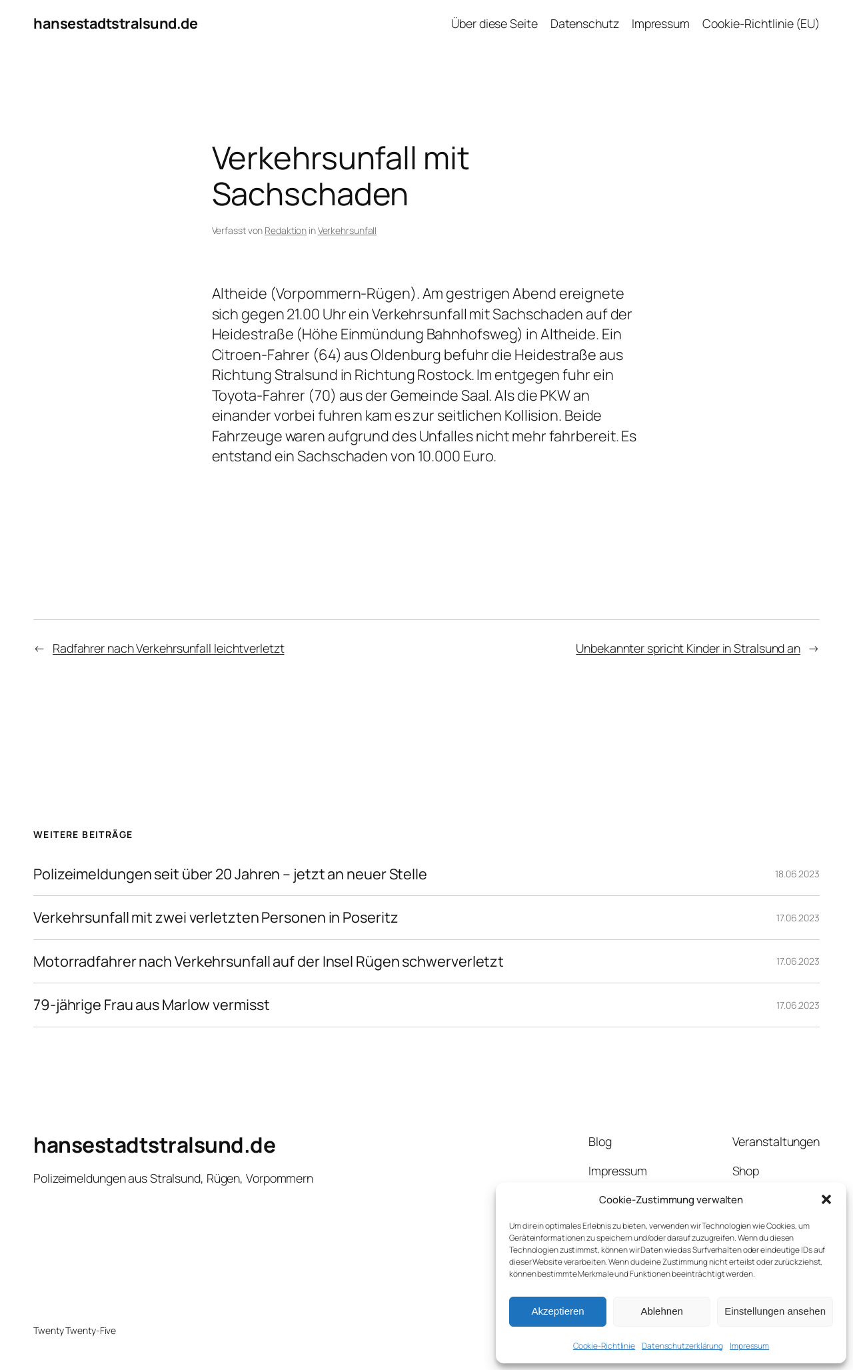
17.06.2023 (798, 917)
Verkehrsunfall (347, 230)
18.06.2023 (797, 873)
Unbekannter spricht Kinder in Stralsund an (688, 648)
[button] (826, 1199)
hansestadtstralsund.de (115, 23)
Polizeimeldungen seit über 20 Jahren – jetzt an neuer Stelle (230, 874)
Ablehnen (661, 1311)
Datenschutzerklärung (682, 1345)
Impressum (749, 1345)
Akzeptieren (557, 1311)
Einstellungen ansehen (775, 1311)
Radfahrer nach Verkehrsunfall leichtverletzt (169, 648)
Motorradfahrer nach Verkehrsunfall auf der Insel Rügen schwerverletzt (268, 961)
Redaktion (286, 230)
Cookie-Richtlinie (604, 1345)
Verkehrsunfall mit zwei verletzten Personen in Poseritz (216, 917)
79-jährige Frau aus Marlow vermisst (151, 1005)
